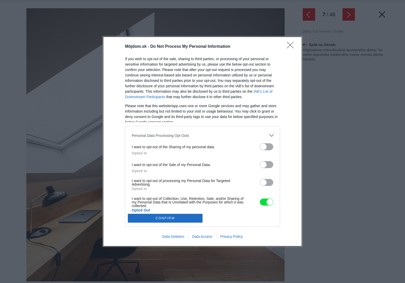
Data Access (202, 236)
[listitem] (202, 135)
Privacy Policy (231, 236)
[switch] (266, 146)
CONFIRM (165, 218)
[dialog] (202, 141)
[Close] (292, 47)
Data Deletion (173, 236)
